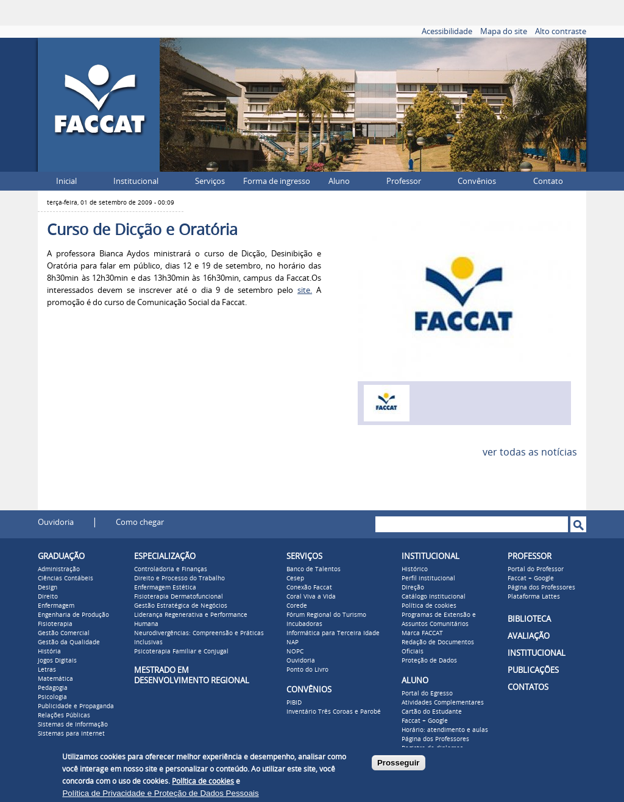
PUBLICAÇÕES (533, 670)
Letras (47, 670)
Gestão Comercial (64, 633)
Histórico (415, 569)
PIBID (294, 702)
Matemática (55, 679)
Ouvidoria (56, 522)
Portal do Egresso (427, 693)
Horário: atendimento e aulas (445, 730)
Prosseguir (398, 762)
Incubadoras (304, 624)
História (49, 651)
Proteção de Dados (429, 660)
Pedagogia (53, 688)
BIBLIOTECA (529, 619)
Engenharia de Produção (73, 615)
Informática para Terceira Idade (333, 633)
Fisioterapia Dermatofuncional (178, 596)
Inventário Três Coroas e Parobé (333, 712)
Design (47, 587)
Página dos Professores (435, 739)
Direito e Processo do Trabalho (179, 578)
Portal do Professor (536, 569)
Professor (403, 181)
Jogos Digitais (57, 660)
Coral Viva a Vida (311, 596)
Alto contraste (560, 31)
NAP (292, 642)
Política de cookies (429, 606)
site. (304, 290)
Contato (548, 181)
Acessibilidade (447, 31)
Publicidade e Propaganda (76, 706)
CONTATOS (528, 687)
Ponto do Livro (307, 670)
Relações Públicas (64, 715)
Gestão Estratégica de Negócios (180, 606)
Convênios (477, 181)
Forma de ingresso (276, 181)
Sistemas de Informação (73, 724)
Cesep (295, 578)
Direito (48, 596)
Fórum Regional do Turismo (326, 615)
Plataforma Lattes (534, 596)
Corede (296, 606)
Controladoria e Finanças (170, 569)
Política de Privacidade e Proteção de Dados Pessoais (160, 793)
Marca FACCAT (422, 633)
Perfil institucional (428, 578)
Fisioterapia (55, 624)
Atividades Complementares (443, 702)
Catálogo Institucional (434, 596)
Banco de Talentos (313, 569)
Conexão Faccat (309, 587)
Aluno (339, 181)
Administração (59, 569)
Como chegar (140, 522)
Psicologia (52, 697)
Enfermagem (56, 606)
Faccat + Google (425, 721)
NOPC (294, 651)
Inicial (66, 181)
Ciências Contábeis (65, 578)
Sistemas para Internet (71, 733)
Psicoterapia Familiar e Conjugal (181, 651)
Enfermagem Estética (165, 587)
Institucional (135, 181)
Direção (413, 587)
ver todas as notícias (530, 452)
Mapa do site (503, 31)
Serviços (210, 181)
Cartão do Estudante (432, 712)
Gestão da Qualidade (69, 642)
